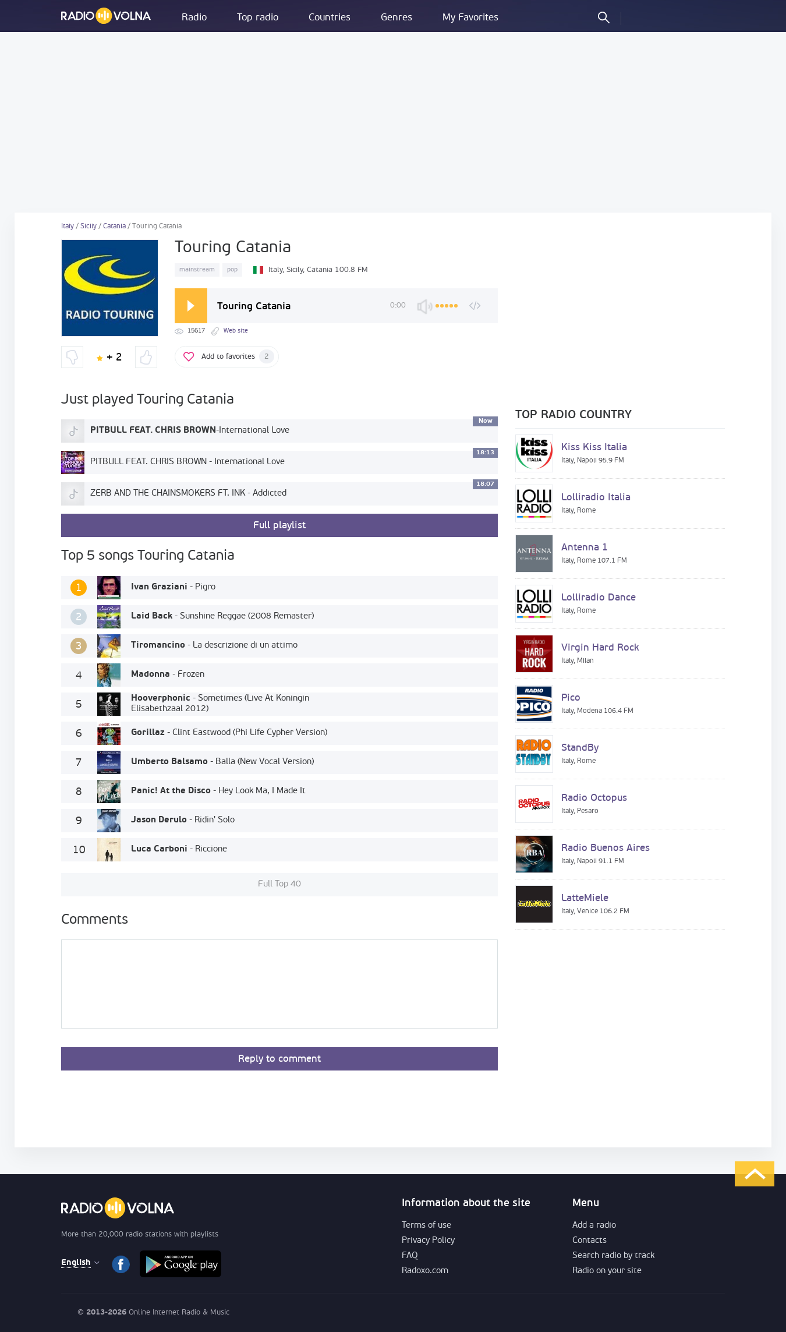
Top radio (257, 18)
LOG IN (640, 16)
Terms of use (426, 1225)
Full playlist (279, 526)
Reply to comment (279, 1059)
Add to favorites (237, 356)
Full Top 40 (279, 884)
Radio (194, 18)
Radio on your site (607, 1271)
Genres (396, 18)
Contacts (589, 1240)
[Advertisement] (393, 122)
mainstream (197, 270)
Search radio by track (613, 1256)
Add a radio (594, 1225)
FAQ (410, 1256)
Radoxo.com (425, 1271)
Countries (329, 18)
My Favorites (470, 18)
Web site (236, 331)
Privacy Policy (428, 1240)
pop (232, 270)
